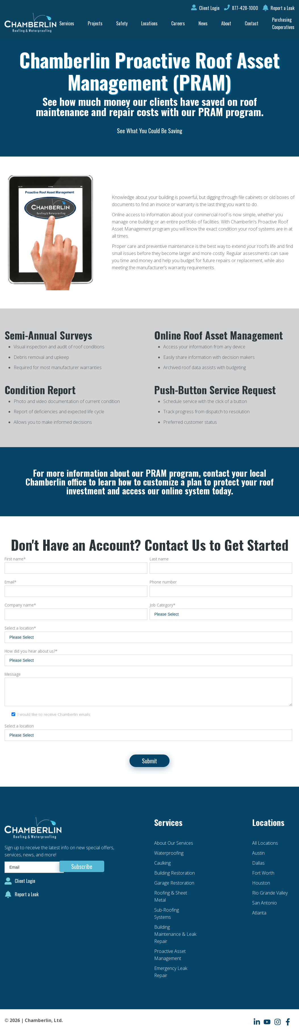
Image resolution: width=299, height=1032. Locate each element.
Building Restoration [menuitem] (174, 873)
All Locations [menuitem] (265, 843)
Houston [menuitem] (261, 883)
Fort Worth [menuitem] (263, 873)
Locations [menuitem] (149, 23)
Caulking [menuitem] (162, 863)
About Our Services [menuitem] (173, 843)
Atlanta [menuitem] (259, 913)
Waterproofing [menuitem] (168, 853)
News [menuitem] (203, 23)
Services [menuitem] (66, 23)
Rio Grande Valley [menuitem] (270, 893)
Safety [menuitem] (121, 23)
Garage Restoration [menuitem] (174, 883)
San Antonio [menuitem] (264, 903)
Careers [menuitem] (178, 23)
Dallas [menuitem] (258, 863)
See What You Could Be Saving (149, 130)
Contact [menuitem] (251, 23)
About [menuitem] (226, 23)
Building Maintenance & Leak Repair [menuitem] (175, 934)
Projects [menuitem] (95, 23)
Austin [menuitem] (258, 853)
